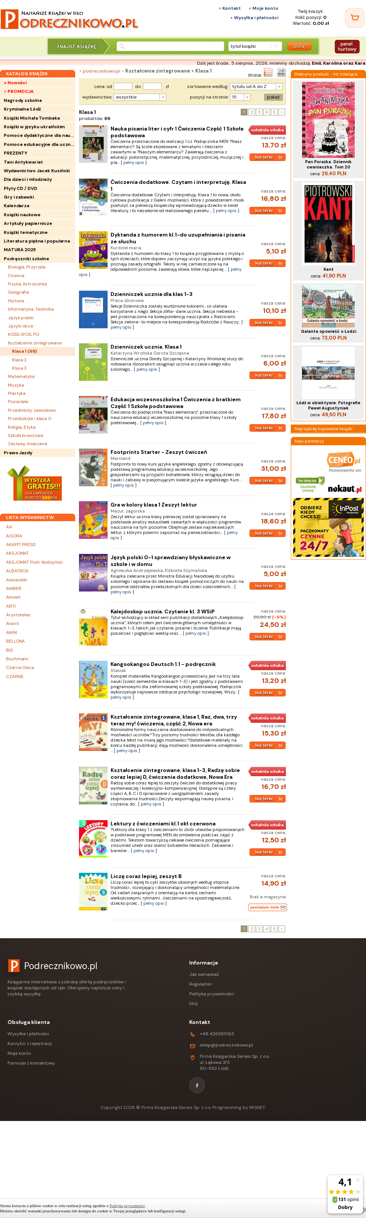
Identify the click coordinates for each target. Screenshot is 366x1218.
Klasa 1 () (24, 351)
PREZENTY (15, 153)
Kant (328, 269)
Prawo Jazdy (18, 453)
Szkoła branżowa (25, 435)
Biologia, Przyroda (27, 267)
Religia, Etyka (22, 427)
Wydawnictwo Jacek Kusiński (37, 171)
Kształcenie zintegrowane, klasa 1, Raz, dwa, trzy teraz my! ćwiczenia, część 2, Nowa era (174, 720)
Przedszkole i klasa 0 (30, 419)
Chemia (16, 276)
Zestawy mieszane (27, 444)
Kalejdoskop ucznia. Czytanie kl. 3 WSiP (163, 611)
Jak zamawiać (204, 974)
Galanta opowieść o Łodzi (328, 331)
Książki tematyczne (26, 232)
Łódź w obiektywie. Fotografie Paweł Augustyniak (328, 405)
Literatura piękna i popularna (37, 241)
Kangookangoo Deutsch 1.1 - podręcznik (163, 664)
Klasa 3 (19, 368)
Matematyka (21, 376)
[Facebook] (197, 1085)
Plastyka (17, 393)
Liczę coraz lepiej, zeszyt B (146, 876)
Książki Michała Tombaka (32, 118)
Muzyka (16, 385)
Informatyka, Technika (31, 309)
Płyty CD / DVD (20, 188)
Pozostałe (18, 402)
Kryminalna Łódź (22, 109)
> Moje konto (263, 8)
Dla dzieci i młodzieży (28, 179)
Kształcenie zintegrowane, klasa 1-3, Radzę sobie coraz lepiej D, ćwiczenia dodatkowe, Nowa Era (175, 773)
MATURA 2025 (20, 250)
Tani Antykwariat (23, 162)
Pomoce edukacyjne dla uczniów (39, 144)
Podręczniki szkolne (26, 259)
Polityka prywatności (211, 994)
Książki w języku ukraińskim (34, 127)
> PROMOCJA (19, 91)
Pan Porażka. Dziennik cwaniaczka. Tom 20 (328, 164)
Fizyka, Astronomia (27, 284)
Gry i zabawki (19, 197)
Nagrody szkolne (23, 100)
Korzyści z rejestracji (30, 1044)
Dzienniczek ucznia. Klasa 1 (146, 346)
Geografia (18, 292)
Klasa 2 (19, 360)
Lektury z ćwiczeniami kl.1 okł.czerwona (163, 823)
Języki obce (20, 326)
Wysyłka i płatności (28, 1034)
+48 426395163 (217, 1034)
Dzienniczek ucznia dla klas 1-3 (152, 294)
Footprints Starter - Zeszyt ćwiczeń (159, 452)
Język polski (20, 318)
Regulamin (200, 984)
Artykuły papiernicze (28, 223)
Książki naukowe (22, 215)
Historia (16, 301)
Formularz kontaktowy (31, 1063)
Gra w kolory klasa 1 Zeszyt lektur (154, 504)
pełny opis (133, 162)
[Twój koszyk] (354, 18)
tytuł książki (243, 46)
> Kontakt (230, 8)
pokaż (273, 97)
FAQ (193, 1004)
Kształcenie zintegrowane (35, 343)
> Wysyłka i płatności (254, 18)
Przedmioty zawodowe (32, 410)
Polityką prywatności (126, 1205)
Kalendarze (17, 206)
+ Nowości (15, 83)
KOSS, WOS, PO (23, 334)
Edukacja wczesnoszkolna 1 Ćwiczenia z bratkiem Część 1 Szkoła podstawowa (176, 403)
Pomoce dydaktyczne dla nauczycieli (39, 135)
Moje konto (19, 1053)
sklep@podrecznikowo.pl (226, 1045)
